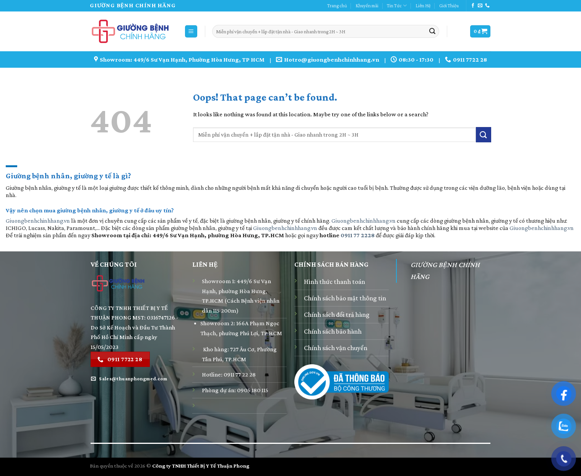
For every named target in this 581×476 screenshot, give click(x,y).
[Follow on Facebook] (473, 5)
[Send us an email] (480, 5)
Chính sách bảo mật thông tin (345, 298)
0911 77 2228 (358, 235)
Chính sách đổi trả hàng (337, 314)
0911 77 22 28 (240, 374)
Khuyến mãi (366, 5)
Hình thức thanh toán (334, 281)
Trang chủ (337, 5)
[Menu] (191, 31)
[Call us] (487, 5)
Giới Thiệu (449, 5)
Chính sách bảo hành (333, 331)
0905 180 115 (252, 390)
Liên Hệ (423, 5)
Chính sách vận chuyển (335, 348)
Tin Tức (397, 5)
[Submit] (432, 31)
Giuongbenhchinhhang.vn (38, 220)
